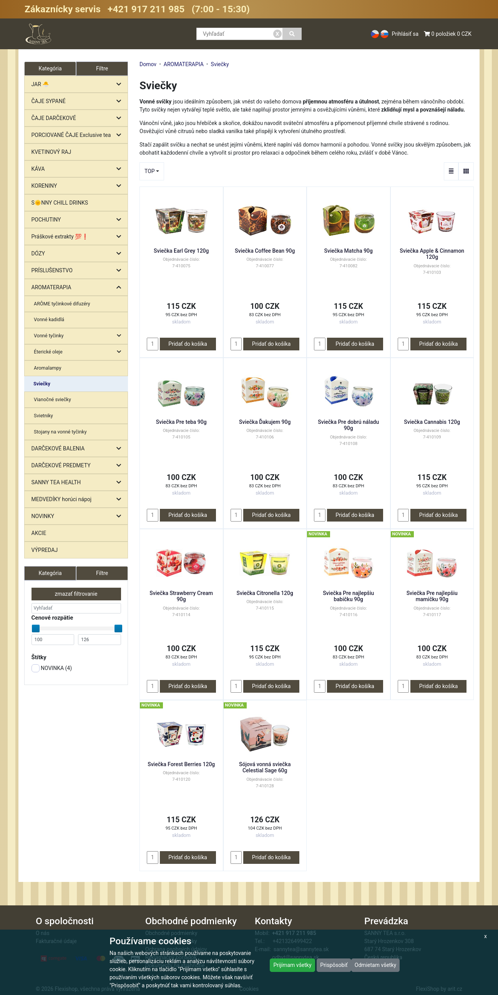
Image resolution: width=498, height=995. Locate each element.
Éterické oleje (79, 352)
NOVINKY (78, 516)
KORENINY (78, 186)
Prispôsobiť (333, 965)
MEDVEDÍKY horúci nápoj (78, 499)
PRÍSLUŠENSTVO (78, 270)
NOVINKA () (52, 668)
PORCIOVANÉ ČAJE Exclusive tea (78, 135)
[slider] (36, 628)
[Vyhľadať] (292, 34)
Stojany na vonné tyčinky (60, 432)
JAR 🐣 (78, 84)
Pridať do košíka (187, 344)
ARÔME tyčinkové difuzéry (62, 304)
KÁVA (78, 169)
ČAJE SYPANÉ (78, 101)
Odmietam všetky (375, 965)
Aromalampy (47, 368)
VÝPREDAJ (45, 550)
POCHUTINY (78, 220)
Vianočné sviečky (52, 399)
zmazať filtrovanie (76, 594)
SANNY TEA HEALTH (78, 482)
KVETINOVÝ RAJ (51, 152)
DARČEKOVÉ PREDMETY (78, 465)
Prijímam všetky (292, 965)
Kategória (49, 573)
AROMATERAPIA (78, 287)
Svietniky (43, 415)
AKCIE (39, 533)
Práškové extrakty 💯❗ (78, 237)
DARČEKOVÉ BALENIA (78, 449)
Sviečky (41, 384)
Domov (147, 64)
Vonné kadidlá (49, 319)
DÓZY (78, 254)
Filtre (102, 68)
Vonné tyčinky (79, 335)
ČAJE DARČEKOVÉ (78, 118)
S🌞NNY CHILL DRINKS (60, 203)
